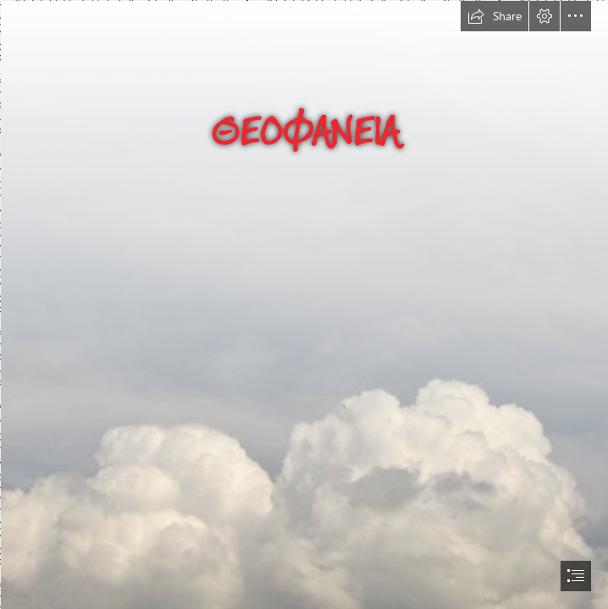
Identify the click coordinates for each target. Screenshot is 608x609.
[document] (304, 304)
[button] (494, 16)
